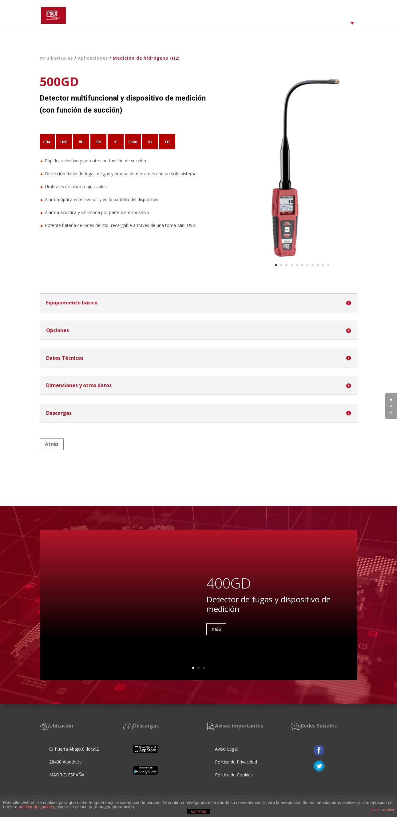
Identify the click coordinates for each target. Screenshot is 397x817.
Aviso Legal (226, 749)
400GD (228, 585)
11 (328, 265)
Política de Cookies (234, 775)
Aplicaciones (93, 58)
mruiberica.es (56, 58)
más (216, 631)
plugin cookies (382, 810)
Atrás (51, 444)
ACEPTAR (198, 812)
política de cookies (36, 806)
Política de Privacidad (236, 762)
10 (323, 265)
